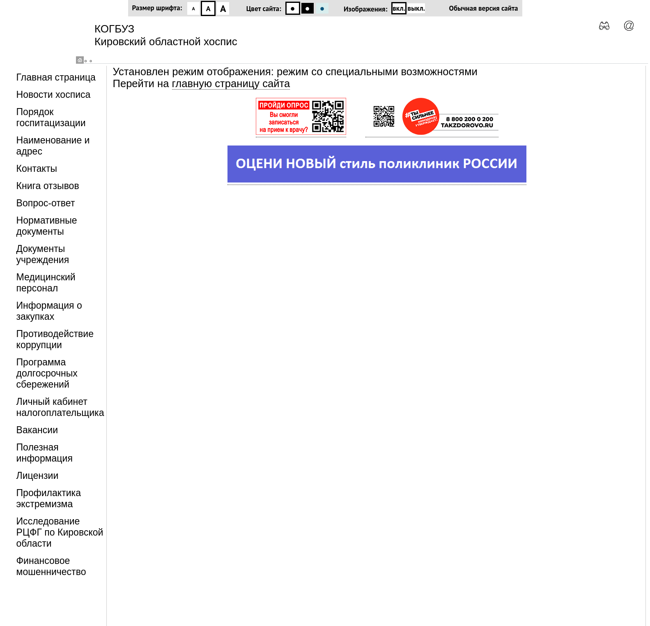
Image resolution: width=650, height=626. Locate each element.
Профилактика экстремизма (48, 498)
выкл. (416, 8)
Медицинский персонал (46, 282)
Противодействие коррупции (55, 339)
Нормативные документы (46, 226)
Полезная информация (44, 453)
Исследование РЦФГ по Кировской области (59, 532)
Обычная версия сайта (483, 8)
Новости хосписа (53, 94)
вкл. (399, 8)
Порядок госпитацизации (51, 117)
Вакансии (37, 430)
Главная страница (56, 77)
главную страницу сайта (231, 83)
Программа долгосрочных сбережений (47, 373)
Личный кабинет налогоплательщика (60, 407)
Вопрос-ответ (45, 203)
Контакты (36, 168)
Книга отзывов (47, 185)
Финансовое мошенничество (51, 566)
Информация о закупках (49, 311)
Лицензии (37, 475)
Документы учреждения (42, 254)
